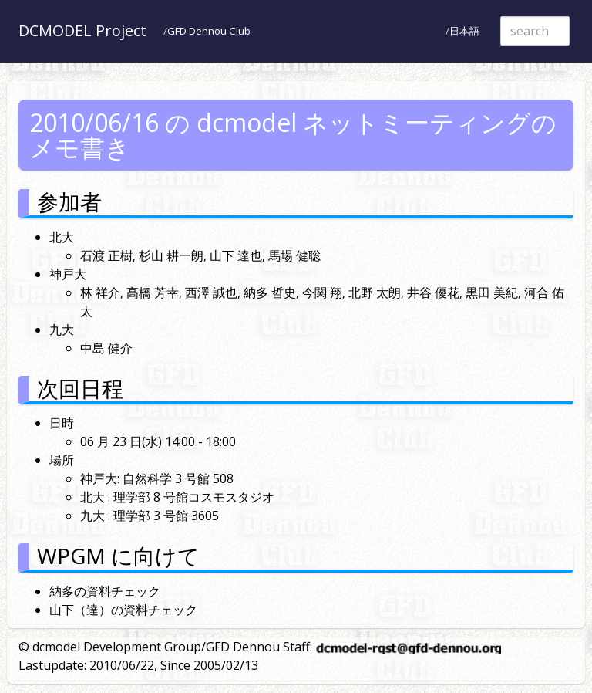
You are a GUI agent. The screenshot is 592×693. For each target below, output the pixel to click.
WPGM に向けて (118, 555)
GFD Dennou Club (209, 31)
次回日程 (80, 388)
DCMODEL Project (82, 30)
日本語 (464, 31)
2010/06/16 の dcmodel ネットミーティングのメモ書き (293, 135)
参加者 (69, 201)
